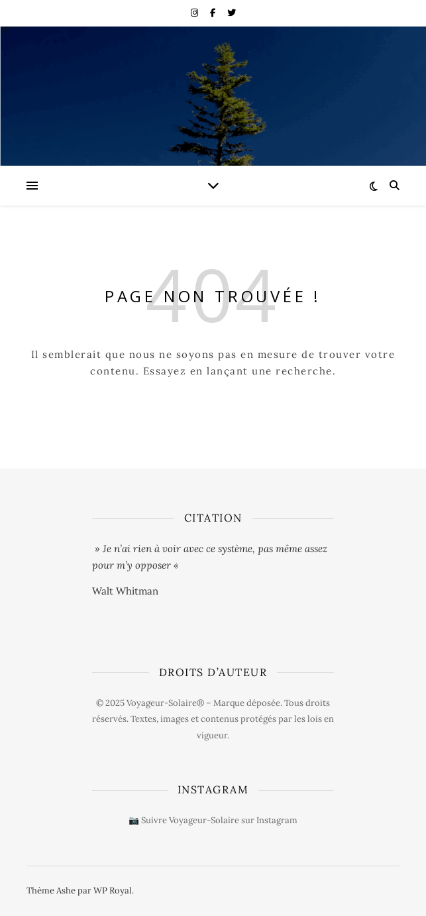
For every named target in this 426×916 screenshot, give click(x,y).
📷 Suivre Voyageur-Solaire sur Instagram (213, 820)
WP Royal (112, 890)
